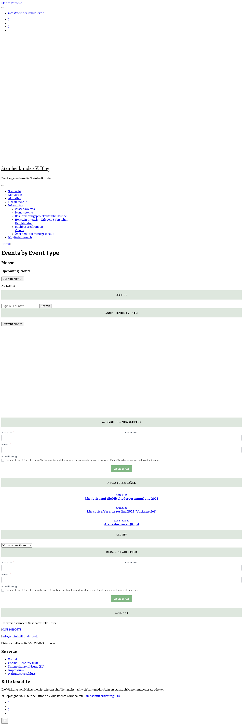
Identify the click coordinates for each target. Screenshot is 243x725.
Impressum (16, 670)
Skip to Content (11, 3)
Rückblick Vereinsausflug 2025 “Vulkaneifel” (121, 511)
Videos (19, 230)
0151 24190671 (11, 629)
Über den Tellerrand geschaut (34, 234)
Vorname (7, 432)
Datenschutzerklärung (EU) (26, 666)
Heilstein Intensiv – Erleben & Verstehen (41, 219)
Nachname (131, 432)
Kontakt (13, 659)
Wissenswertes (25, 209)
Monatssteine (24, 212)
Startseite (14, 191)
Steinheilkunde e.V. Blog (25, 168)
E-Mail (6, 444)
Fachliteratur (23, 223)
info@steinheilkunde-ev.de (26, 13)
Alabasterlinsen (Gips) (121, 524)
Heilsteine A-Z (17, 202)
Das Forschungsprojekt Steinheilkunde (41, 216)
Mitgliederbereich (20, 237)
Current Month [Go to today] (12, 279)
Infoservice (15, 205)
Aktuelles (14, 198)
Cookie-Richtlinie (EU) (23, 663)
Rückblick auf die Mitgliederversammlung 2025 (121, 499)
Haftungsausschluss (22, 673)
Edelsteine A (121, 520)
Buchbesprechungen (29, 227)
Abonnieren (121, 468)
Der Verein (15, 195)
